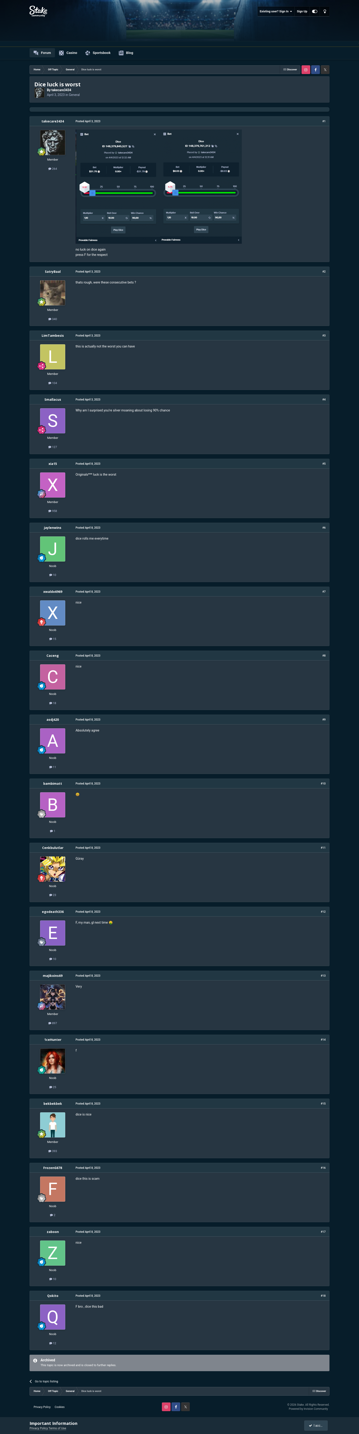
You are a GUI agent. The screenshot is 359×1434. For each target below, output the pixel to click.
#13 (323, 975)
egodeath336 (53, 911)
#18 (323, 1295)
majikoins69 (53, 975)
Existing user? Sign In (276, 11)
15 (52, 639)
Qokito (52, 1296)
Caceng (52, 655)
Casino (68, 53)
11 (52, 767)
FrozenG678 (52, 1168)
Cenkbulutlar (52, 848)
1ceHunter (52, 1039)
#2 (324, 271)
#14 (323, 1039)
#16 (323, 1167)
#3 (324, 335)
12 (52, 1343)
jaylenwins (52, 527)
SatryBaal (53, 271)
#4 (324, 399)
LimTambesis (53, 335)
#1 (324, 121)
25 (52, 1087)
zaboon (53, 1232)
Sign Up (302, 11)
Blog (126, 53)
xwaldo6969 (52, 591)
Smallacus (52, 399)
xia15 (53, 463)
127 (52, 447)
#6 (324, 527)
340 (52, 319)
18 (52, 703)
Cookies (60, 1407)
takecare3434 (61, 90)
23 (52, 895)
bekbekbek (53, 1103)
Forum (42, 53)
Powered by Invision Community (308, 1408)
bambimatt (52, 783)
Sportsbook (98, 53)
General (74, 95)
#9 (324, 719)
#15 (323, 1103)
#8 (324, 655)
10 (52, 575)
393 (52, 1151)
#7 (324, 591)
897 (52, 1023)
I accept (316, 1425)
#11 (323, 847)
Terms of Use (57, 1428)
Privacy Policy (42, 1407)
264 (52, 168)
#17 (323, 1231)
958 (52, 511)
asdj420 (52, 719)
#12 (323, 911)
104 (52, 383)
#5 (324, 463)
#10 (323, 783)
